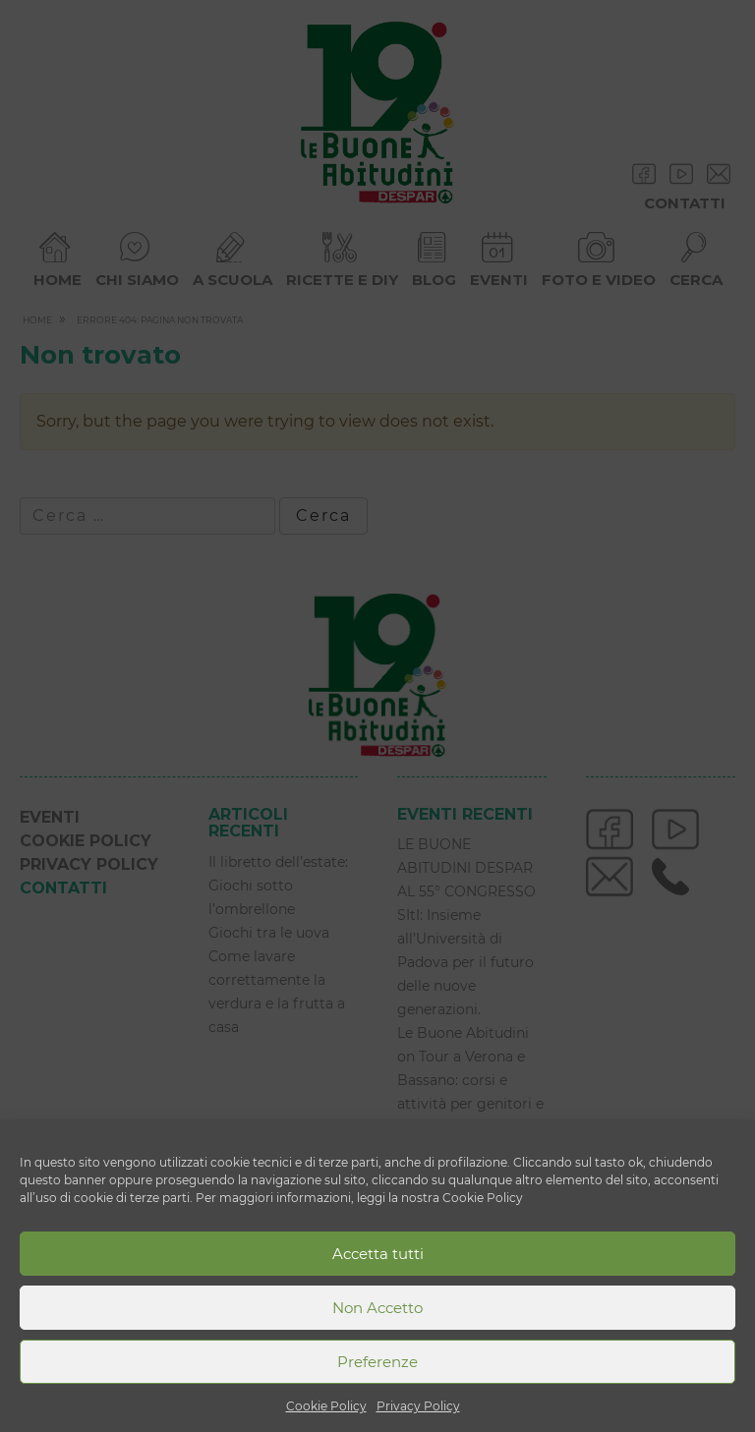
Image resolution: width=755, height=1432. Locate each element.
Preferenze (377, 1361)
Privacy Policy (418, 1406)
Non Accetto (377, 1307)
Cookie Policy (326, 1406)
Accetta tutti (378, 1253)
